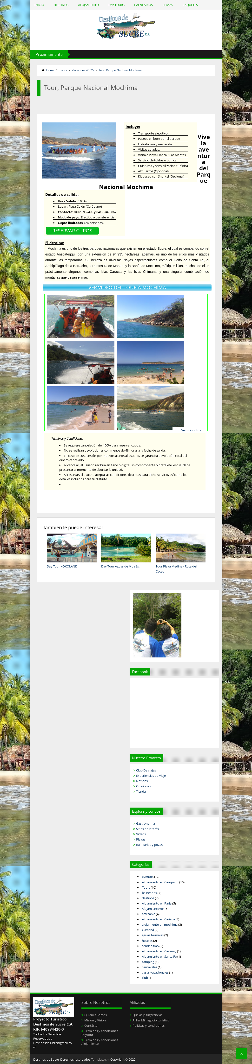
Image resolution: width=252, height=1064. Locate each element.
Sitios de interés (147, 829)
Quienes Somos (95, 1015)
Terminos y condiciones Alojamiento (99, 1042)
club (145, 977)
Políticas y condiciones (149, 1025)
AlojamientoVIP (153, 908)
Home (50, 70)
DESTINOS (61, 5)
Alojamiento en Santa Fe (159, 956)
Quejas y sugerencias (147, 1015)
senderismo (150, 946)
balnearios (149, 893)
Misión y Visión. (95, 1020)
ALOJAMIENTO (88, 5)
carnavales (149, 967)
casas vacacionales (155, 972)
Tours (63, 70)
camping (148, 962)
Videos (141, 834)
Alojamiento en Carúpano (160, 882)
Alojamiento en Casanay (159, 951)
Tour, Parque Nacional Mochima (120, 70)
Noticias (142, 781)
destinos (148, 898)
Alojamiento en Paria (157, 903)
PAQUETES (190, 5)
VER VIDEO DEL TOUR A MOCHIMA (127, 287)
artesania (148, 914)
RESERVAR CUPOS (72, 230)
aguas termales (153, 935)
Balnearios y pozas (149, 844)
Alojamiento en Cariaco (158, 919)
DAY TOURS (116, 5)
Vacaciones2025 (83, 70)
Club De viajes (146, 770)
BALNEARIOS (143, 5)
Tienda (141, 791)
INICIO (39, 5)
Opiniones (143, 786)
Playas (140, 839)
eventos (147, 876)
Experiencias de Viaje (151, 775)
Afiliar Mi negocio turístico (151, 1020)
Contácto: (91, 1025)
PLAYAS (167, 5)
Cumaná (148, 930)
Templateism (100, 1059)
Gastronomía (145, 823)
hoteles (147, 940)
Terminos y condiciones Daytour (99, 1033)
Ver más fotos (191, 430)
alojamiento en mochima (160, 924)
